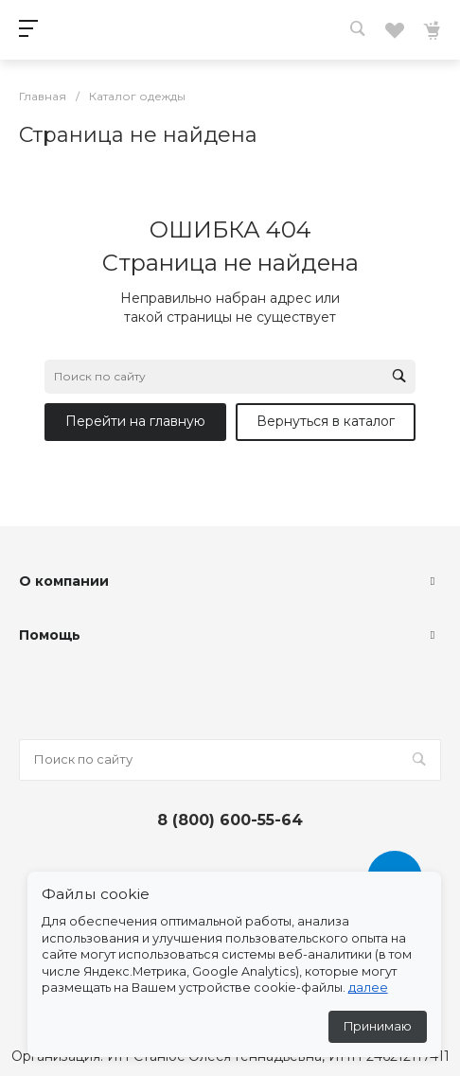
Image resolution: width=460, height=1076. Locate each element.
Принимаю (378, 1026)
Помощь (49, 635)
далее (368, 987)
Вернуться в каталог (326, 421)
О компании (64, 581)
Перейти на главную (135, 421)
